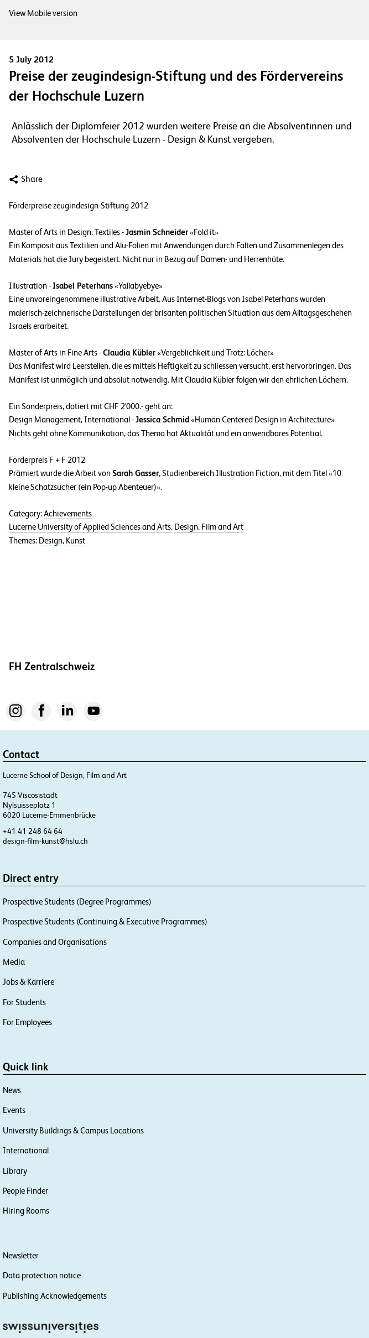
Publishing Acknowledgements (55, 1295)
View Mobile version (43, 13)
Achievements (68, 513)
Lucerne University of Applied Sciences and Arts (90, 526)
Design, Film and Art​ (208, 526)
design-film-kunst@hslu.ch (45, 841)
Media (14, 961)
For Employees (27, 1022)
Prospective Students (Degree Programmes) (77, 901)
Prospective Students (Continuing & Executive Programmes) (105, 921)
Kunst (75, 540)
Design (51, 540)
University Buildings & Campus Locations (73, 1130)
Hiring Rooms (26, 1210)
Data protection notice (42, 1275)
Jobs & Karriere (28, 981)
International (26, 1150)
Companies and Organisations (55, 942)
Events (14, 1110)
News (12, 1090)
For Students (24, 1002)
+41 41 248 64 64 (33, 831)
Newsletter (21, 1255)
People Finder (25, 1190)
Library (15, 1170)
